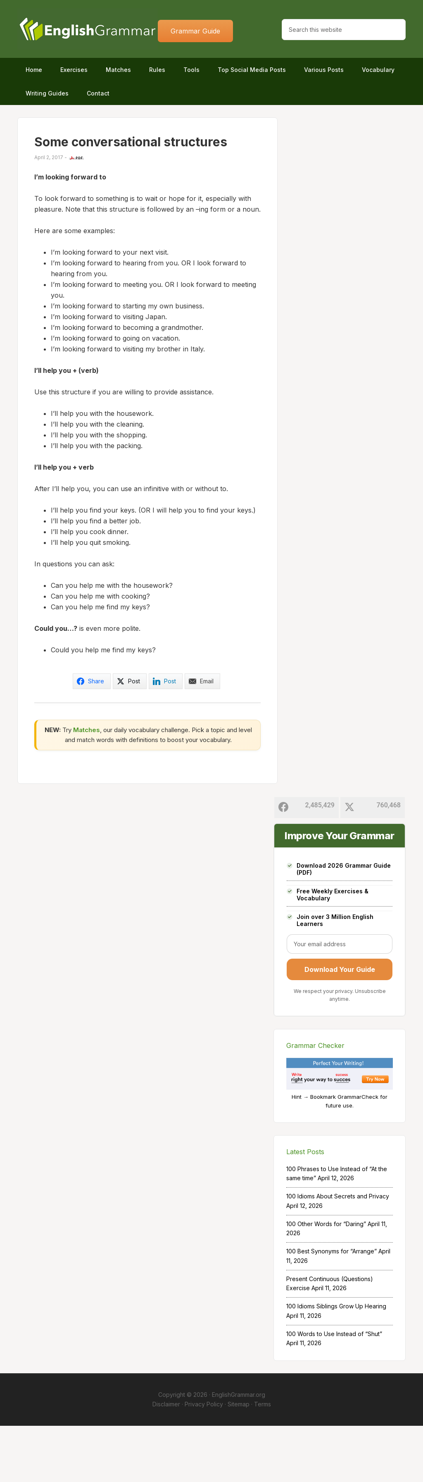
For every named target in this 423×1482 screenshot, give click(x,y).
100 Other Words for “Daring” (326, 1280)
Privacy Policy (204, 1460)
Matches (86, 786)
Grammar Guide (195, 31)
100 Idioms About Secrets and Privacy (337, 1252)
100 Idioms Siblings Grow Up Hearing (336, 1362)
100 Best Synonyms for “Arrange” (331, 1307)
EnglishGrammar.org (238, 1451)
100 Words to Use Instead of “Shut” (334, 1390)
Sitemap (239, 1460)
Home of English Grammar (87, 29)
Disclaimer (166, 1460)
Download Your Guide (339, 1025)
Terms (262, 1460)
